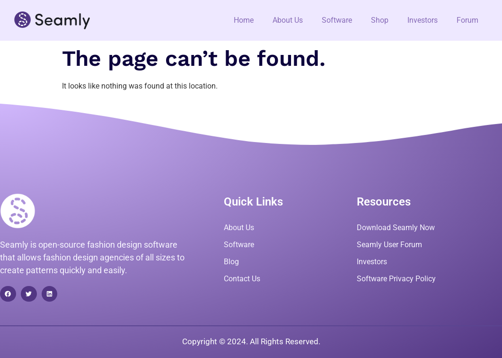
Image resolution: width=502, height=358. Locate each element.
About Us (288, 20)
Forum (467, 20)
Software (337, 20)
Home (244, 20)
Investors (422, 20)
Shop (379, 20)
